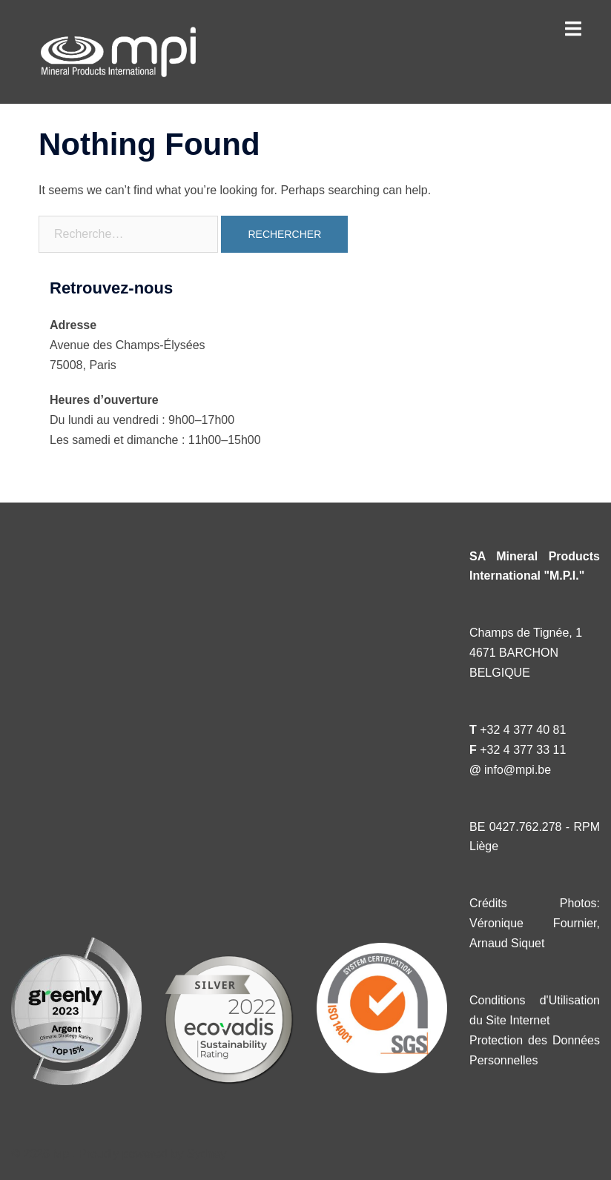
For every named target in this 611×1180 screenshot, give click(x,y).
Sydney (206, 1153)
